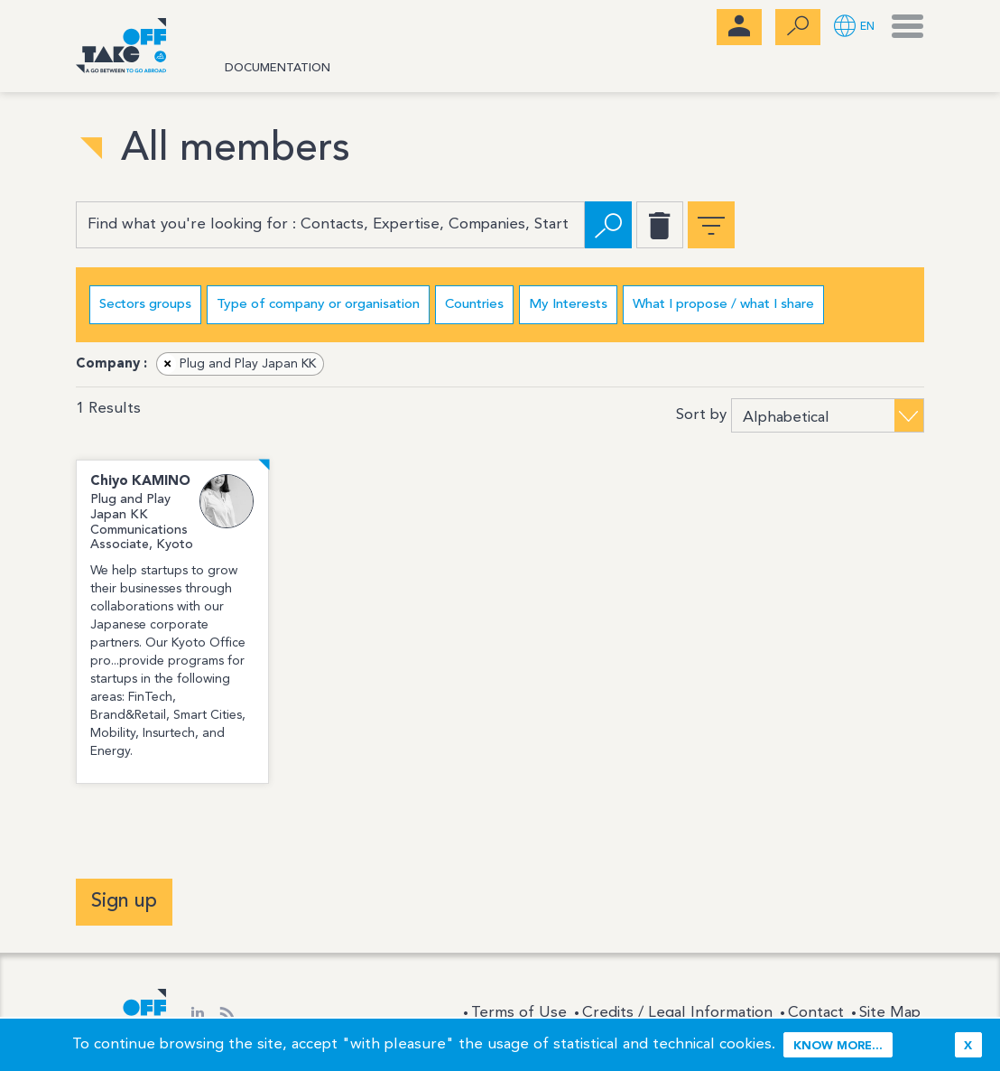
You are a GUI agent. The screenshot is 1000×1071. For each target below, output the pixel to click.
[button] (854, 27)
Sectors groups (145, 305)
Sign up (124, 901)
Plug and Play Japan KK (237, 364)
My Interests (568, 305)
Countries (474, 305)
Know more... (838, 1046)
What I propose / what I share (723, 305)
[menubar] (739, 27)
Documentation (277, 68)
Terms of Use (519, 1012)
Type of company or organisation (318, 305)
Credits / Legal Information (677, 1012)
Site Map (890, 1012)
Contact (816, 1012)
